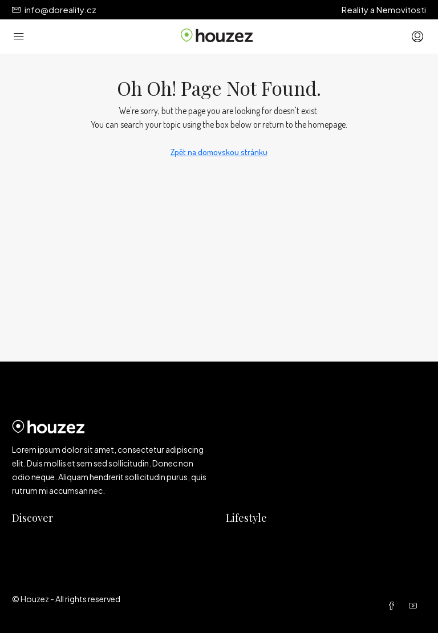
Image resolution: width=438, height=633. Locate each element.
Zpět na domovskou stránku (219, 152)
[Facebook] (393, 605)
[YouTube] (415, 605)
